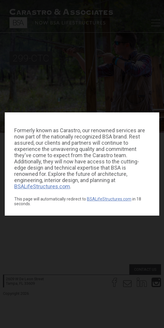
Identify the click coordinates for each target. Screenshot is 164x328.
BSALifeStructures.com (42, 186)
